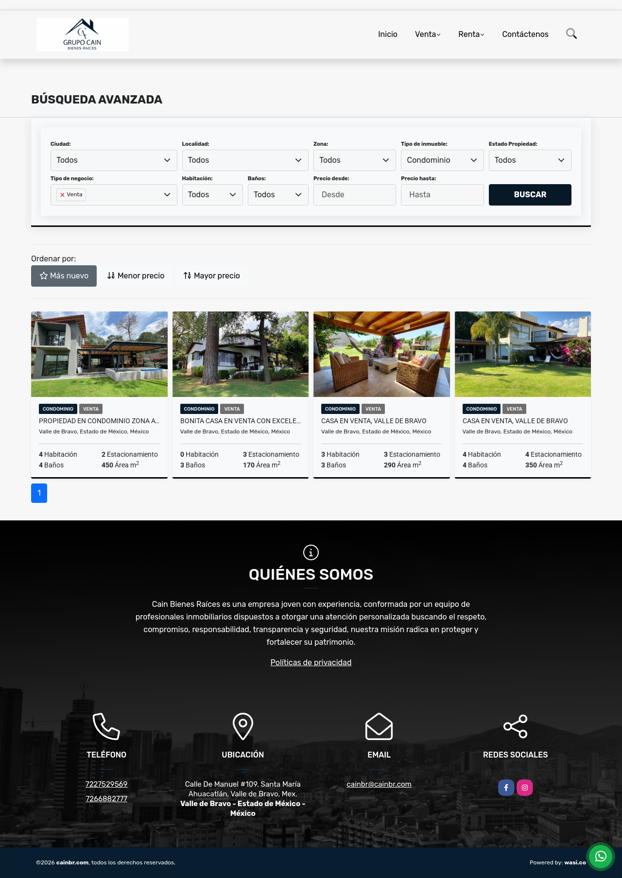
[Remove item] (63, 194)
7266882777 (106, 798)
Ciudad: (61, 144)
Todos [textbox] (67, 160)
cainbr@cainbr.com (379, 784)
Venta (425, 34)
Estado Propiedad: (513, 144)
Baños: (257, 178)
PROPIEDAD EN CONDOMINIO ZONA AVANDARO (99, 421)
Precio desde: (331, 178)
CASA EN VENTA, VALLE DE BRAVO (374, 421)
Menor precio (135, 275)
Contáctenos (525, 34)
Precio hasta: (418, 178)
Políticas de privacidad (311, 662)
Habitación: (197, 178)
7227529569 (106, 784)
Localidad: (195, 144)
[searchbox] (59, 210)
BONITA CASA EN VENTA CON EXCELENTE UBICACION (240, 421)
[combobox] (114, 160)
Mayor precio (211, 275)
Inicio (387, 34)
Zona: (320, 144)
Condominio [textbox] (428, 160)
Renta (469, 34)
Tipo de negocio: (72, 178)
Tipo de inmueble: (424, 144)
